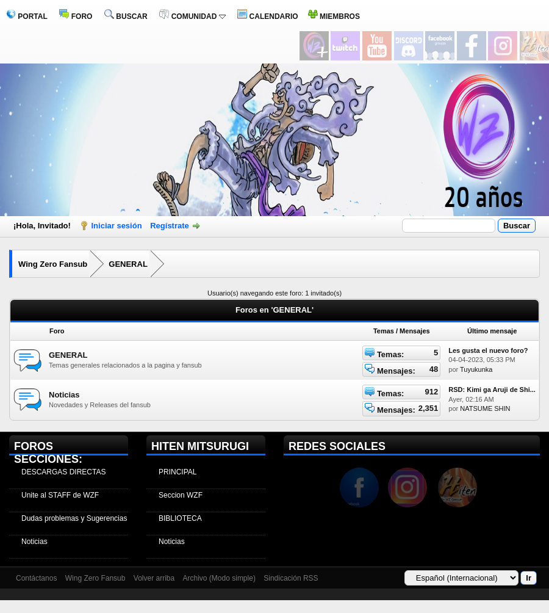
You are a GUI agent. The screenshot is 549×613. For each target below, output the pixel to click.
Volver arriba (154, 578)
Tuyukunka (476, 369)
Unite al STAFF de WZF (60, 495)
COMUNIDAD (192, 16)
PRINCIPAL (177, 472)
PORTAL (27, 16)
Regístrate (169, 225)
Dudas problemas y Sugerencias (74, 518)
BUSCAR (126, 16)
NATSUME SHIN (485, 408)
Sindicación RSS (291, 578)
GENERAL (128, 264)
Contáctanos (36, 578)
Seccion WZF (181, 495)
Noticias (64, 394)
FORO (75, 16)
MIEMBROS (334, 16)
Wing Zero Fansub (52, 264)
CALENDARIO (267, 16)
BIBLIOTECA (180, 518)
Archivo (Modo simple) (219, 578)
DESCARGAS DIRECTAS (63, 472)
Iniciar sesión (117, 225)
